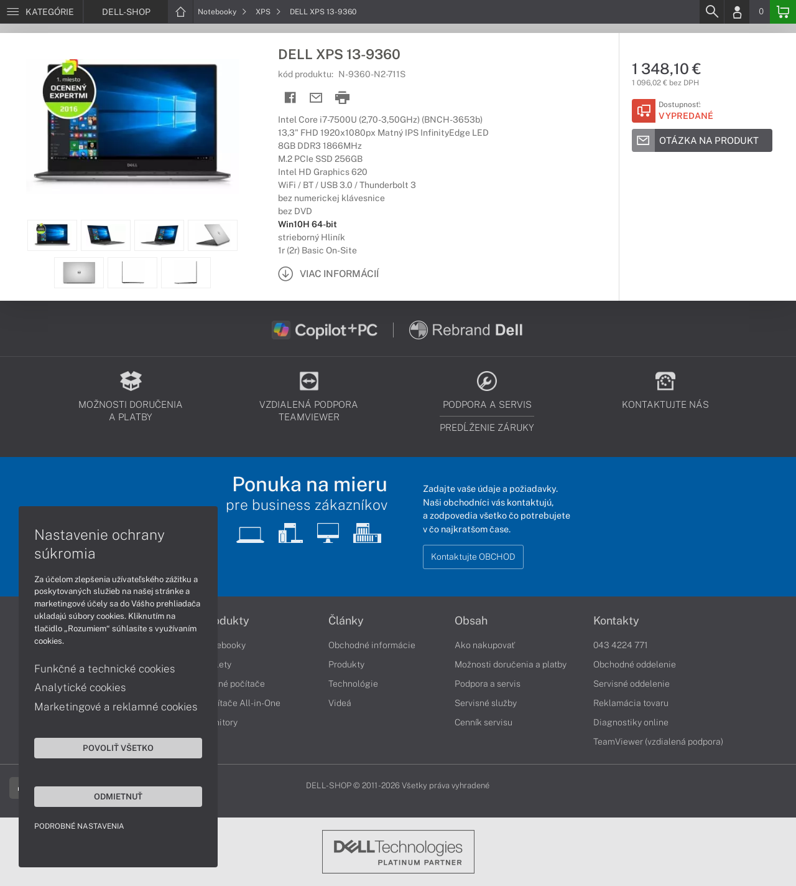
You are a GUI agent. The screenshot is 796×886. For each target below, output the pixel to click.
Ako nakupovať (485, 645)
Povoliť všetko (118, 748)
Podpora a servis (488, 684)
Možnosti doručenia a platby (511, 664)
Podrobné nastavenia (79, 826)
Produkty (225, 620)
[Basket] (783, 12)
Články (346, 620)
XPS (268, 11)
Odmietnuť (118, 796)
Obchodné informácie (371, 645)
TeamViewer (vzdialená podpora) (658, 742)
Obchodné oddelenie (634, 664)
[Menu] (41, 12)
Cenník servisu (483, 722)
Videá (339, 703)
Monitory (220, 722)
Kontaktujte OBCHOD (473, 557)
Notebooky (222, 11)
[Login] (736, 12)
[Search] (711, 12)
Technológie (353, 684)
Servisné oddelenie (631, 684)
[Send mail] (316, 98)
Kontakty (616, 620)
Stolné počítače (233, 684)
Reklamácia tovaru (631, 703)
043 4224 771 (620, 645)
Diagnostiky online (631, 722)
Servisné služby (486, 703)
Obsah (471, 620)
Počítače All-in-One (241, 703)
